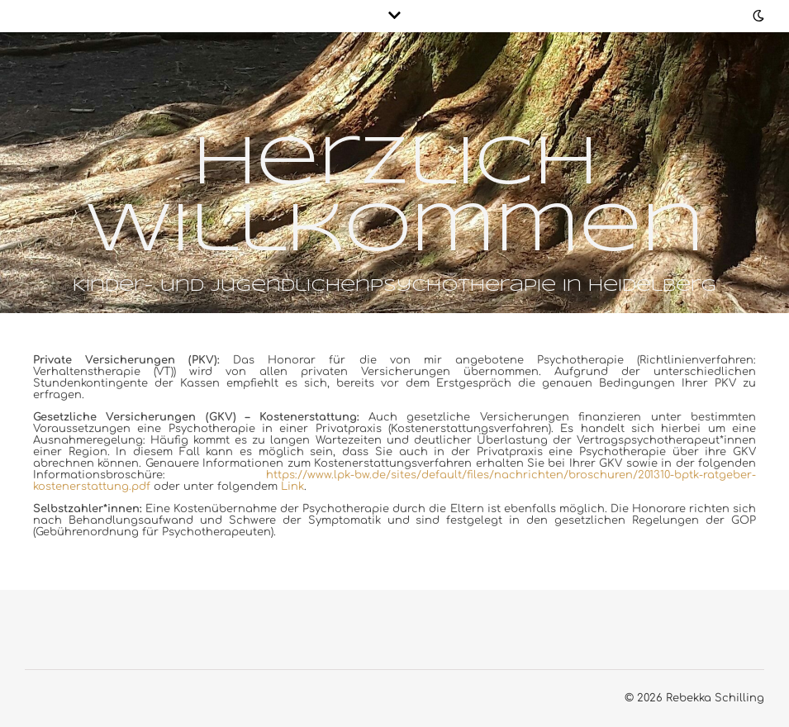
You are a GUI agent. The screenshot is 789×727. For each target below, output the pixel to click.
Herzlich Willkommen (394, 197)
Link (292, 486)
